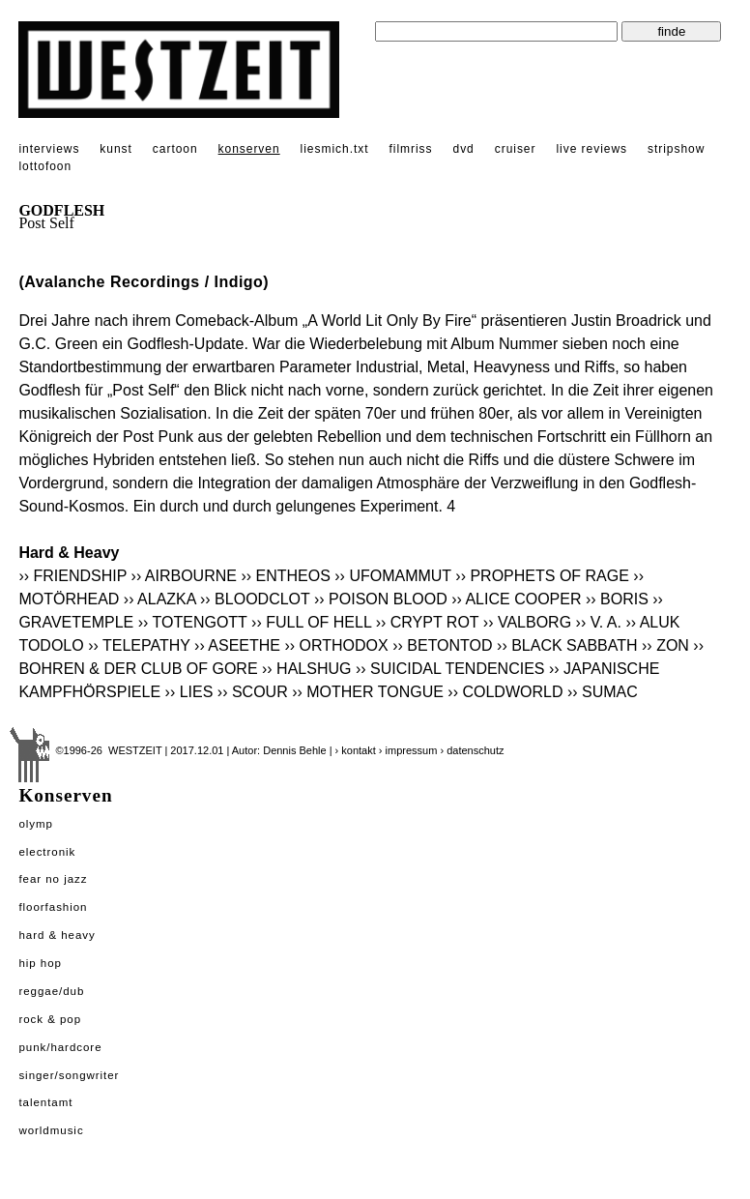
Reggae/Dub (51, 991)
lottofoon (45, 166)
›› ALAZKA (160, 599)
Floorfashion (52, 907)
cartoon (175, 149)
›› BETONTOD (442, 645)
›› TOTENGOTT (192, 622)
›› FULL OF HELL (311, 622)
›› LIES (189, 692)
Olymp (35, 824)
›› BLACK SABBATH (567, 645)
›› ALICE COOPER (516, 599)
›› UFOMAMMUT (392, 576)
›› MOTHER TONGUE (368, 692)
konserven (249, 149)
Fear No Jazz (52, 879)
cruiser (515, 149)
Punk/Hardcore (59, 1047)
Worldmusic (50, 1130)
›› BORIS (617, 599)
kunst (115, 149)
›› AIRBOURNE (184, 576)
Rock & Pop (49, 1019)
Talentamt (45, 1102)
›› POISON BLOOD (380, 599)
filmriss (410, 149)
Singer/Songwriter (68, 1075)
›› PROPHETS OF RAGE (542, 576)
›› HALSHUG (306, 668)
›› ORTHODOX (336, 645)
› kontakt (355, 750)
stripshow (676, 149)
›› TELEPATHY (139, 645)
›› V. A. (598, 622)
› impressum (408, 750)
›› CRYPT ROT (427, 622)
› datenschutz (472, 750)
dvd (464, 149)
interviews (48, 149)
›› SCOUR (252, 692)
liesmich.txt (335, 149)
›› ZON (665, 645)
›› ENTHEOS (285, 576)
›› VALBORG (527, 622)
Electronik (46, 852)
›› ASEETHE (237, 645)
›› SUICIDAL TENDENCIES (450, 668)
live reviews (591, 149)
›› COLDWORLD (504, 692)
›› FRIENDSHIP (72, 576)
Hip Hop (40, 963)
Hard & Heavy (56, 935)
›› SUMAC (602, 692)
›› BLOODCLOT (255, 599)
